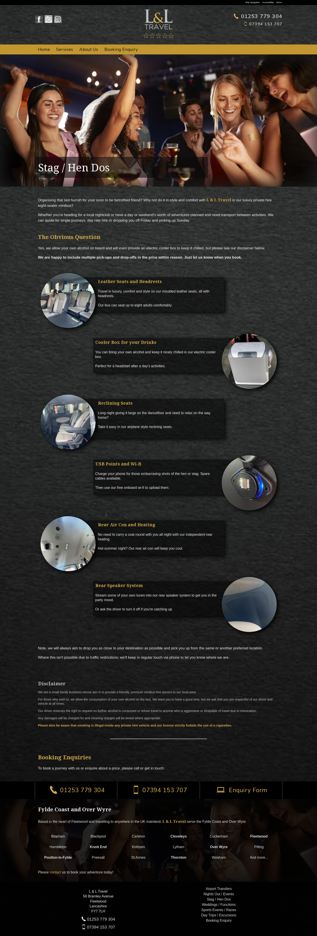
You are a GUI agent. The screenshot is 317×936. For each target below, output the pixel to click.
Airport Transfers (219, 889)
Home (279, 2)
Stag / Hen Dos (219, 899)
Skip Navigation (252, 2)
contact (55, 872)
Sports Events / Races (218, 910)
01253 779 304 (101, 919)
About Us (88, 49)
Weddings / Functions (219, 904)
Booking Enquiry (121, 49)
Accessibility (268, 2)
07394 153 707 (101, 927)
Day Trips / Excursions (218, 915)
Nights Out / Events (219, 894)
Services (64, 49)
